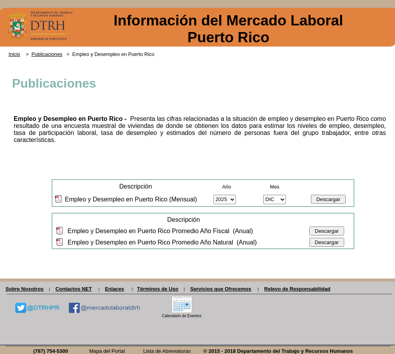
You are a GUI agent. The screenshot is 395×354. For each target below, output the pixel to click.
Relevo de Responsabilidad (297, 289)
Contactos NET (74, 289)
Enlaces (114, 289)
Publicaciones (46, 54)
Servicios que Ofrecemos (220, 289)
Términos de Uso (157, 289)
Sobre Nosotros (24, 289)
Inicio (14, 54)
